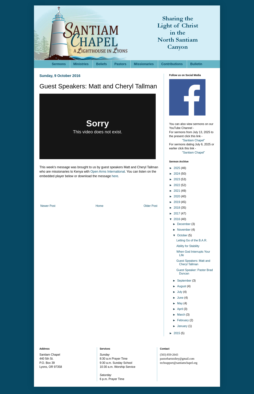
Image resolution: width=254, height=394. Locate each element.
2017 (177, 213)
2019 (177, 202)
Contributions (172, 64)
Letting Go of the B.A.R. (191, 240)
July (180, 291)
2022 (177, 185)
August (182, 286)
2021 (177, 190)
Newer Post (47, 205)
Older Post (150, 205)
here (115, 176)
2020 (177, 196)
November (184, 229)
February (183, 320)
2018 (177, 207)
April (180, 309)
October (182, 235)
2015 (177, 333)
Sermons (59, 64)
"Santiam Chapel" (193, 140)
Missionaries (144, 64)
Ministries (81, 64)
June (180, 297)
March (181, 314)
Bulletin (196, 64)
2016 (177, 219)
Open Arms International (107, 171)
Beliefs (101, 64)
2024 (177, 173)
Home (99, 205)
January (182, 326)
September (184, 280)
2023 (177, 179)
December (184, 224)
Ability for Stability (187, 246)
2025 (177, 168)
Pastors (120, 64)
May (180, 303)
